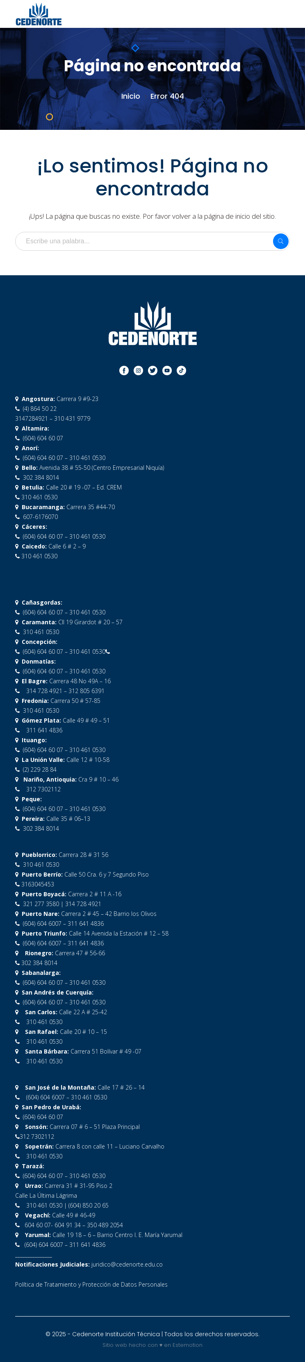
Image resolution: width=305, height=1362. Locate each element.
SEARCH (281, 241)
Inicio (130, 96)
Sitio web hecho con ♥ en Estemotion (152, 1345)
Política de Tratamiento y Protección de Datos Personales (91, 1284)
